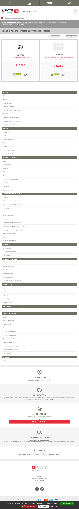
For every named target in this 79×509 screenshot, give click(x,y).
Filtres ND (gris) (7, 103)
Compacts (36, 454)
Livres (4, 360)
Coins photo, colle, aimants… (11, 349)
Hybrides (51, 454)
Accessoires (8, 18)
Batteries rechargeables (9, 139)
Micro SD (5, 168)
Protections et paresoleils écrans (12, 222)
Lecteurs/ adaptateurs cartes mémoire (13, 179)
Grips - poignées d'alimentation (11, 201)
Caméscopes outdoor (25, 454)
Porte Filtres (6, 114)
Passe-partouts (7, 353)
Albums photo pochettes (9, 331)
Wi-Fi (4, 237)
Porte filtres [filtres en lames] (11, 117)
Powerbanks (6, 143)
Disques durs (6, 186)
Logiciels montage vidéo (9, 251)
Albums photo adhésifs (9, 335)
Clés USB (5, 183)
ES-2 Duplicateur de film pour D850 (20, 57)
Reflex (58, 454)
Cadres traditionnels (8, 324)
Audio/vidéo (6, 295)
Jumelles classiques (8, 266)
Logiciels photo (7, 248)
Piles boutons (6, 132)
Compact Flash (7, 165)
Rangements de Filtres (9, 125)
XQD (4, 175)
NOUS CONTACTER (39, 422)
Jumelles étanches (8, 273)
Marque (22, 25)
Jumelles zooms (7, 270)
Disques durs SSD (8, 190)
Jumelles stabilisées (8, 277)
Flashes (44, 454)
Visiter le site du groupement (39, 471)
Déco (4, 317)
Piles (4, 135)
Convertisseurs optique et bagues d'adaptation (15, 226)
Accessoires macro (8, 215)
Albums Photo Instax (8, 321)
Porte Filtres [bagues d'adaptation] (12, 121)
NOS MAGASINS (39, 377)
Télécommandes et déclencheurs (12, 204)
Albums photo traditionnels (10, 339)
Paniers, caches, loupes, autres (11, 310)
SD (4, 172)
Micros (5, 219)
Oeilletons (6, 208)
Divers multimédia (8, 255)
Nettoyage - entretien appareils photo (13, 230)
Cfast (4, 161)
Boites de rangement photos (11, 342)
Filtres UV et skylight (8, 106)
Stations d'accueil (8, 154)
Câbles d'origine (7, 302)
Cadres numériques (8, 328)
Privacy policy (54, 506)
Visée (4, 212)
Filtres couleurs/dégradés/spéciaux (12, 110)
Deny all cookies (29, 506)
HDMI (4, 291)
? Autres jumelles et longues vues (12, 280)
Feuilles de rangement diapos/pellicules (14, 346)
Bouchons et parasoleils (9, 233)
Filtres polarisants (8, 99)
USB (4, 288)
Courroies (5, 197)
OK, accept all (67, 503)
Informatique (6, 299)
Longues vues (7, 262)
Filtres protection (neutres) (10, 96)
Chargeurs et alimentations (10, 146)
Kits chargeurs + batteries (10, 150)
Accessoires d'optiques (9, 240)
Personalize (43, 506)
